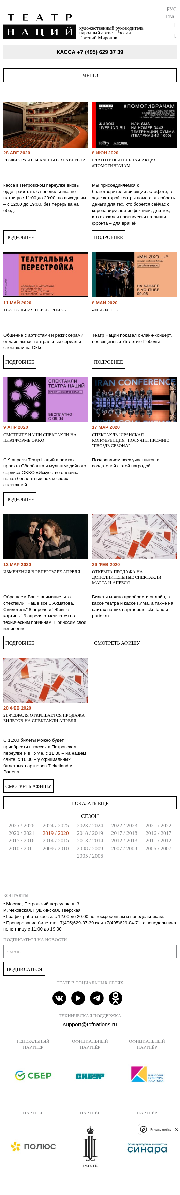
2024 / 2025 (56, 826)
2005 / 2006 (90, 856)
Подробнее (19, 237)
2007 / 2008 (124, 848)
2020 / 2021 (21, 833)
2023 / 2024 (90, 826)
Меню (90, 75)
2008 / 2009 (90, 848)
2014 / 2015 (56, 840)
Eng (171, 16)
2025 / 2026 (21, 826)
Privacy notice (160, 1129)
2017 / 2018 (124, 833)
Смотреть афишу (117, 643)
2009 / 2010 (56, 848)
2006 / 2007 (158, 848)
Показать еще (90, 803)
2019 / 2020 (56, 833)
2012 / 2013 (124, 840)
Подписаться (24, 969)
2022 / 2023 (124, 826)
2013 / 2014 (90, 840)
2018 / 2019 (90, 833)
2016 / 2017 (158, 833)
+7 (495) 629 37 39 (100, 52)
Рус (172, 9)
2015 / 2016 (21, 840)
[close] (176, 1129)
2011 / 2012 (158, 840)
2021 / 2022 (158, 826)
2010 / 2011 (21, 848)
